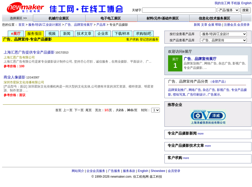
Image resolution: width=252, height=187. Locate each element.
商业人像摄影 (14, 77)
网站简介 (78, 171)
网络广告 (195, 90)
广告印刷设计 (196, 94)
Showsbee (158, 171)
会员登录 (243, 24)
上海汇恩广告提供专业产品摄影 (29, 52)
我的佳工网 (222, 3)
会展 (211, 24)
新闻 (197, 24)
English (246, 3)
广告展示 (214, 94)
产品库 (101, 24)
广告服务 (114, 171)
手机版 (235, 3)
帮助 (218, 24)
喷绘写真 (179, 94)
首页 (21, 24)
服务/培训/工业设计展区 (44, 24)
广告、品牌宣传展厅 (79, 24)
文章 (204, 24)
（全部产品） (218, 81)
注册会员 (230, 24)
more (201, 133)
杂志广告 (209, 90)
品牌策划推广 (177, 90)
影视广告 (223, 90)
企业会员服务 (96, 171)
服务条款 (129, 171)
